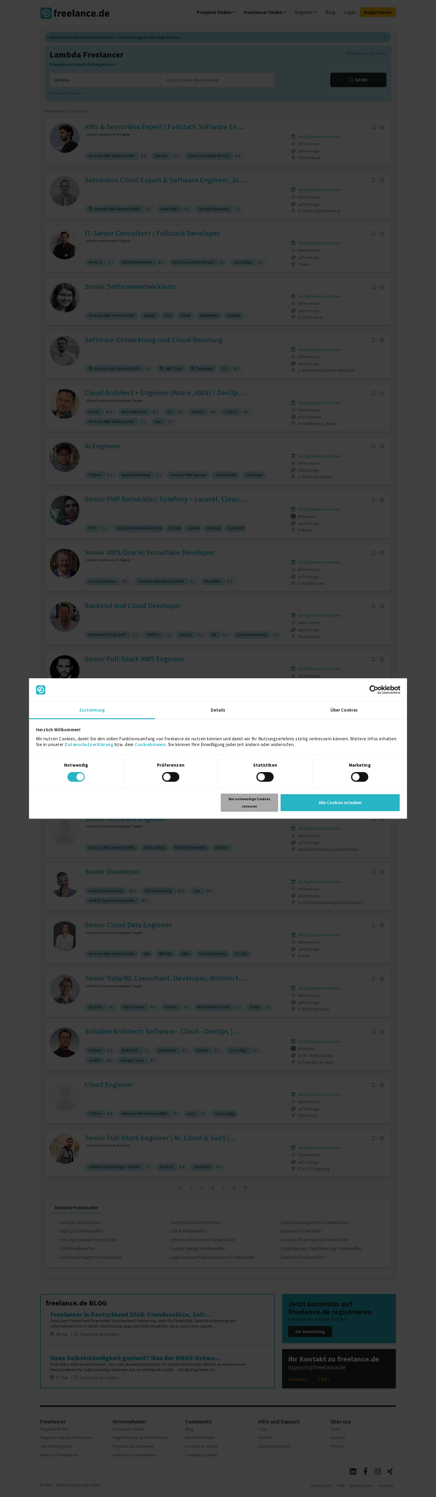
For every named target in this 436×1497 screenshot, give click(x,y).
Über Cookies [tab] (344, 710)
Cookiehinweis (150, 744)
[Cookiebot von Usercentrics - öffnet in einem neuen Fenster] (373, 689)
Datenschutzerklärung (89, 744)
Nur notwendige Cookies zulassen (249, 802)
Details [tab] (218, 710)
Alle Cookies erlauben (340, 802)
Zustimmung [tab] (92, 710)
